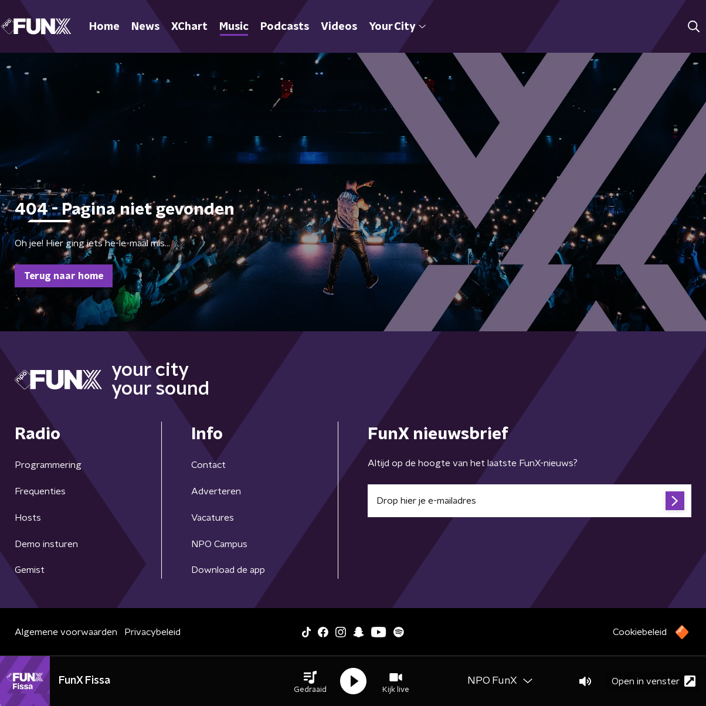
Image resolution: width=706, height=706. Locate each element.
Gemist (30, 570)
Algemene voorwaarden (66, 632)
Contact (208, 465)
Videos (339, 27)
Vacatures (212, 517)
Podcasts (284, 27)
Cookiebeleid (640, 632)
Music (234, 27)
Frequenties (40, 491)
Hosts (28, 517)
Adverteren (216, 491)
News (145, 27)
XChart (189, 27)
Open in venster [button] (653, 681)
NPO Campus (219, 544)
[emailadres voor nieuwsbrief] (529, 500)
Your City (397, 27)
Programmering (48, 465)
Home (104, 27)
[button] (310, 681)
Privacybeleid (152, 632)
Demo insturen (46, 544)
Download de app (228, 570)
